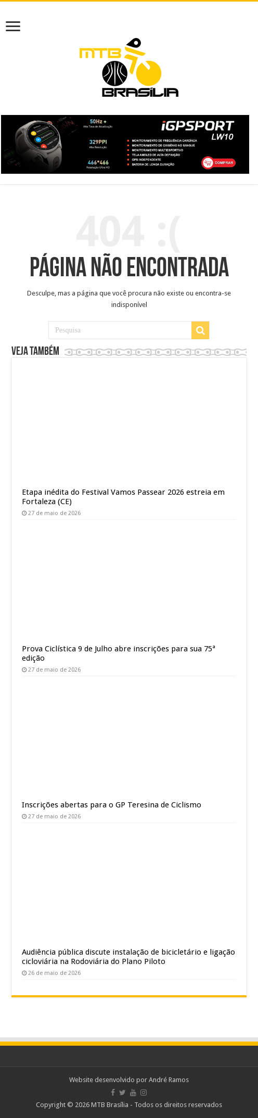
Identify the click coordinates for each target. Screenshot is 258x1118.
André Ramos (169, 1080)
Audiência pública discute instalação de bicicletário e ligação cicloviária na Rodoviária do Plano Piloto (128, 956)
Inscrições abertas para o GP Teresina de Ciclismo (111, 804)
